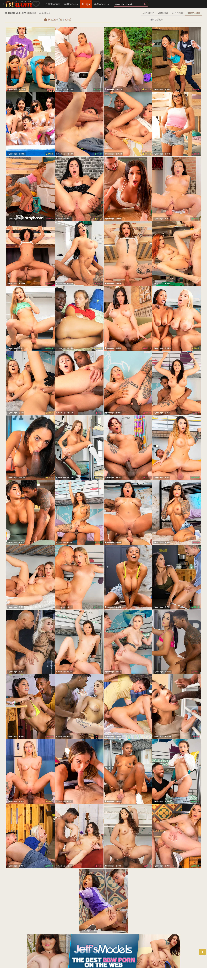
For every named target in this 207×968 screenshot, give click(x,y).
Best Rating (163, 13)
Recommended (193, 13)
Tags (86, 4)
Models (99, 4)
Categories (52, 4)
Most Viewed (177, 13)
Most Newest (148, 13)
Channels (71, 4)
